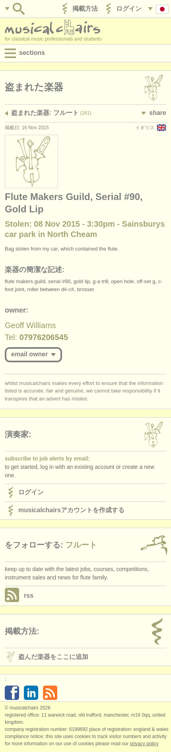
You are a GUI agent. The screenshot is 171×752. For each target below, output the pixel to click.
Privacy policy (144, 743)
